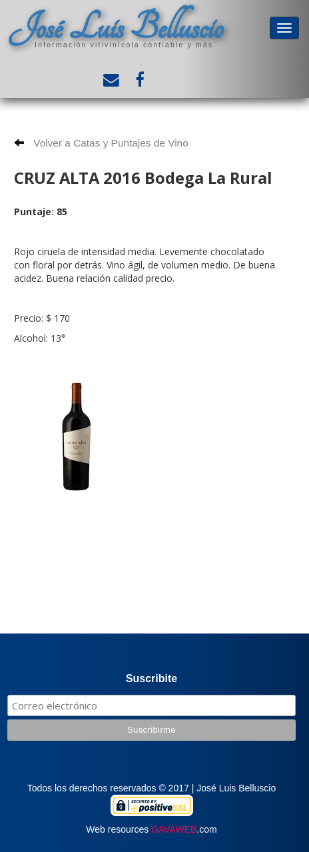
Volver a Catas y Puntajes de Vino (101, 143)
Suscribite (151, 678)
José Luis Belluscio (116, 27)
